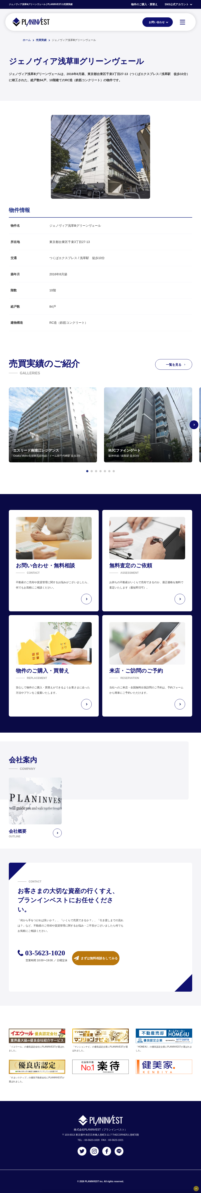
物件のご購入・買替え (144, 4)
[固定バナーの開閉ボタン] (196, 1188)
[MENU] (182, 22)
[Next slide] (194, 424)
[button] (87, 471)
